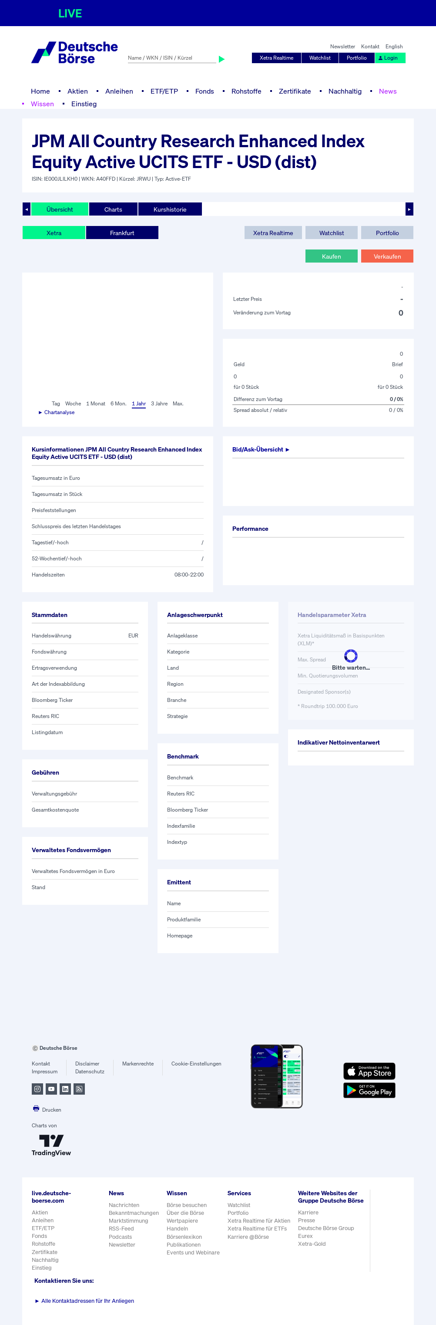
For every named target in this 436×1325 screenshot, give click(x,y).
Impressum (44, 1071)
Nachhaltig (345, 91)
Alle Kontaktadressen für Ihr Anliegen (84, 1301)
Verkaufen (387, 256)
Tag (56, 403)
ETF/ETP (164, 91)
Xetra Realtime (276, 57)
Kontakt (370, 46)
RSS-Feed (121, 1228)
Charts (113, 209)
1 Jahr (139, 403)
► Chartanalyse (56, 412)
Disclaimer (87, 1063)
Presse (306, 1220)
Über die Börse (185, 1213)
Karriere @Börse (248, 1237)
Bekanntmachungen (134, 1213)
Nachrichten (124, 1205)
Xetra (54, 233)
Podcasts (120, 1237)
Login (388, 57)
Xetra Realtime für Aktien (259, 1220)
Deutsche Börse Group (326, 1228)
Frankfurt (122, 233)
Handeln (177, 1228)
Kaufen (331, 256)
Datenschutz (89, 1071)
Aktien (77, 91)
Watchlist (320, 57)
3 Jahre (159, 403)
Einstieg (84, 103)
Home (40, 91)
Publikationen (184, 1244)
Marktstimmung (128, 1220)
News (388, 91)
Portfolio (357, 57)
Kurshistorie (170, 209)
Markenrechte (138, 1063)
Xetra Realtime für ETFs (257, 1228)
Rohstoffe (246, 91)
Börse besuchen (187, 1205)
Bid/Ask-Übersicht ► (261, 449)
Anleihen (119, 91)
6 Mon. (119, 403)
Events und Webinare (193, 1252)
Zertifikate (295, 91)
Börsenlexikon (184, 1237)
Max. (178, 403)
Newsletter (342, 46)
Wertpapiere (182, 1220)
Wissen (42, 103)
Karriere (308, 1212)
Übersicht (60, 209)
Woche (73, 403)
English (394, 46)
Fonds (204, 91)
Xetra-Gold (312, 1243)
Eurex (305, 1236)
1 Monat (95, 403)
